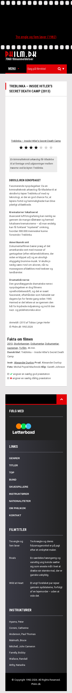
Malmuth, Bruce (17, 640)
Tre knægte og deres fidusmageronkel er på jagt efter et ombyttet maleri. (45, 545)
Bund (13, 479)
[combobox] (46, 68)
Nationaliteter (20, 501)
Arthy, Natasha (17, 664)
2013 (10, 343)
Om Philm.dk (17, 508)
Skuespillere (18, 486)
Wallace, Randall (18, 658)
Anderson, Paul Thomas (22, 634)
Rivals (12, 557)
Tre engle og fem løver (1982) (36, 37)
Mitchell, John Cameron (22, 646)
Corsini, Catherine (18, 627)
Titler (13, 465)
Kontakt (15, 515)
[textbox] (47, 68)
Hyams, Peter (16, 621)
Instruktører (19, 493)
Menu (13, 68)
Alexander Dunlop (24, 362)
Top (11, 472)
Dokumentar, (38, 343)
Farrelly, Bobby (17, 652)
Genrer (14, 458)
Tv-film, (23, 347)
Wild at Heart (16, 583)
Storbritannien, (22, 343)
